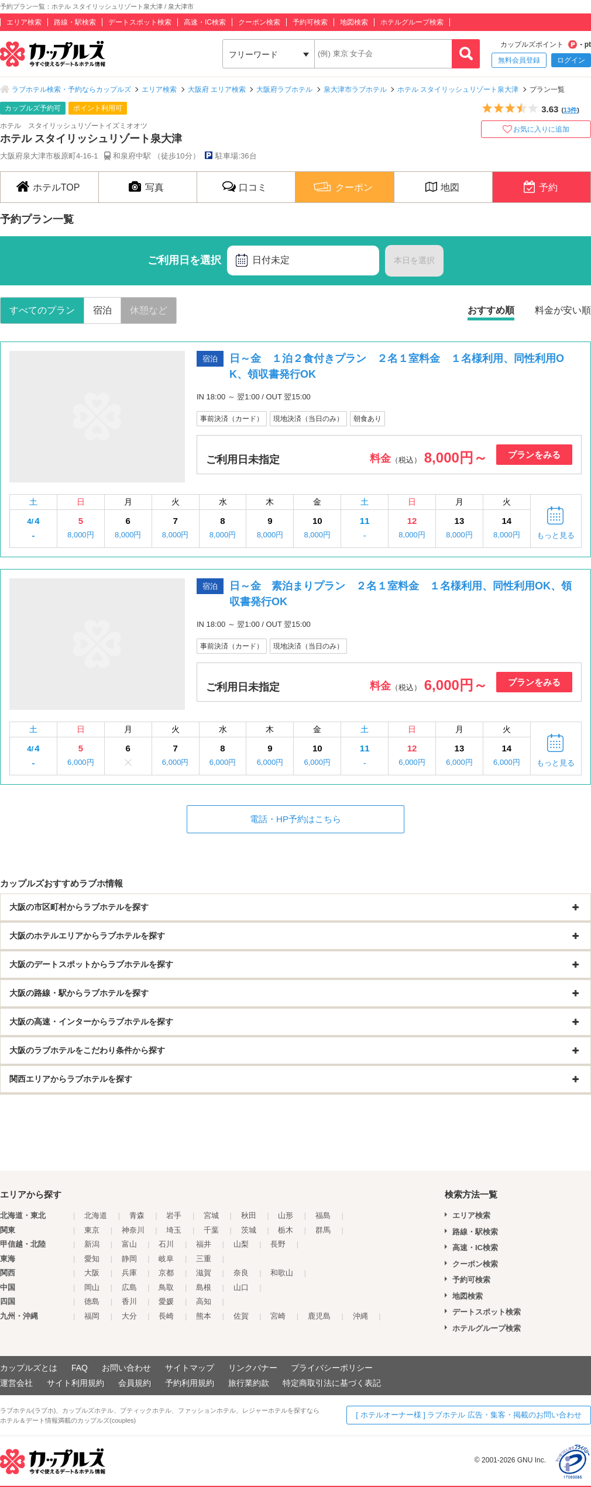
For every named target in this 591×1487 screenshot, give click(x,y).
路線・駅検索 (75, 22)
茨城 (248, 1230)
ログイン (571, 60)
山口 (241, 1287)
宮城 (211, 1215)
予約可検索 (310, 22)
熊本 (203, 1316)
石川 (166, 1244)
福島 (323, 1215)
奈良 (241, 1272)
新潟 (91, 1244)
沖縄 (360, 1316)
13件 (570, 109)
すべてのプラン (42, 310)
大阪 (91, 1272)
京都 (166, 1272)
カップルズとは (28, 1367)
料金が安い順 (563, 310)
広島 (129, 1287)
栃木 (285, 1230)
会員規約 (134, 1383)
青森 (137, 1215)
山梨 (241, 1244)
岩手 (173, 1215)
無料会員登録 (519, 60)
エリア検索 (24, 22)
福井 (203, 1244)
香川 (129, 1301)
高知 (203, 1301)
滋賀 (203, 1272)
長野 (278, 1244)
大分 (129, 1316)
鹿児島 (319, 1316)
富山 (129, 1244)
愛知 (91, 1258)
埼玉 (173, 1230)
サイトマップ (189, 1367)
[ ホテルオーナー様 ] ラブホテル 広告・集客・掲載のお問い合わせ (469, 1414)
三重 (203, 1258)
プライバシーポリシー (332, 1367)
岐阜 (166, 1258)
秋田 (248, 1215)
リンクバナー (252, 1367)
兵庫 (129, 1272)
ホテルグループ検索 (412, 22)
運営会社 (16, 1383)
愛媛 (166, 1301)
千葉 (211, 1230)
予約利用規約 (189, 1383)
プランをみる (534, 455)
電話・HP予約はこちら (295, 819)
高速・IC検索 (205, 22)
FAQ (79, 1367)
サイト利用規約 (75, 1383)
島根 (203, 1287)
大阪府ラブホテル (284, 89)
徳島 (91, 1301)
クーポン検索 (259, 22)
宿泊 (102, 310)
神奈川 (133, 1230)
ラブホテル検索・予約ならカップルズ (71, 89)
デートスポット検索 (139, 22)
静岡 (129, 1258)
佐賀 (241, 1316)
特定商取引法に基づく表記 (332, 1383)
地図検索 (354, 22)
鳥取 (166, 1287)
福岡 (91, 1316)
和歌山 (281, 1272)
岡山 (91, 1287)
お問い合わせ (126, 1367)
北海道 (95, 1215)
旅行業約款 (248, 1383)
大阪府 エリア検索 (217, 89)
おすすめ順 (491, 310)
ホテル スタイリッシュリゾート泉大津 (457, 89)
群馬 (323, 1230)
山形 (285, 1215)
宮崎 (278, 1316)
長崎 (166, 1316)
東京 (91, 1230)
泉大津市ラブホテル (355, 89)
